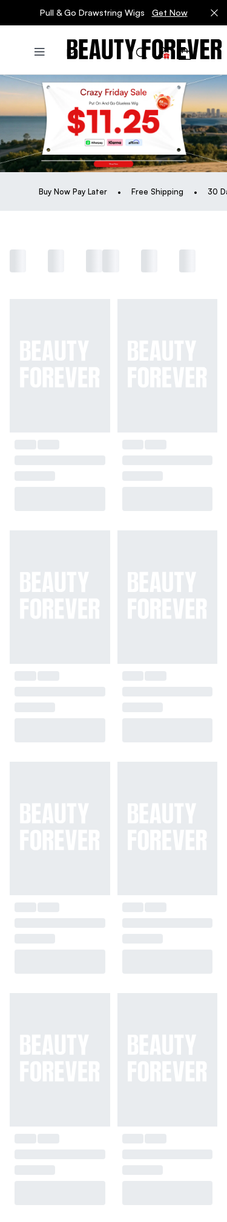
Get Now (170, 12)
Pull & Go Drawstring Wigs (114, 12)
